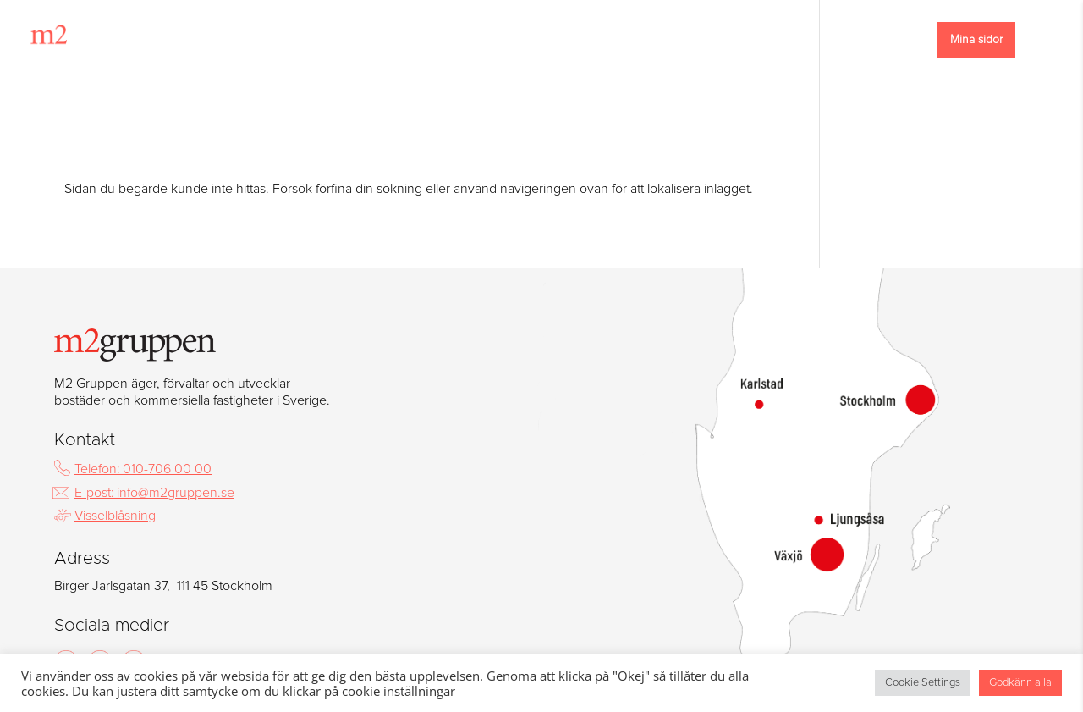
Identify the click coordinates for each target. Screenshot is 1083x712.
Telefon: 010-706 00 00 (143, 469)
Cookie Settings (922, 682)
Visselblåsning (115, 515)
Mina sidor (976, 40)
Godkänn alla (1020, 682)
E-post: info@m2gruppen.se (154, 493)
